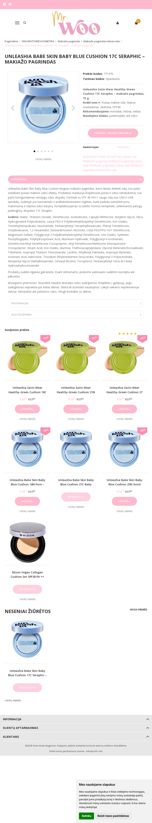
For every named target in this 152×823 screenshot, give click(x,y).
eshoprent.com (94, 751)
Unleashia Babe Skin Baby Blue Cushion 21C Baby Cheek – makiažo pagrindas (76, 484)
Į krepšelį (27, 409)
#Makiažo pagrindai (95, 161)
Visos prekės (138, 610)
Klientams (11, 737)
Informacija (12, 719)
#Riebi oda (130, 157)
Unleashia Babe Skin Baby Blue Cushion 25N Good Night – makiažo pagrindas (124, 484)
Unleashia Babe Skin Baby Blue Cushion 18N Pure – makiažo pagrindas (27, 484)
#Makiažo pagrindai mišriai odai (109, 165)
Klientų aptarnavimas (20, 728)
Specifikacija (19, 303)
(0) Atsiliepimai (21, 315)
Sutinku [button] (86, 815)
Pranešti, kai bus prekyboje (113, 133)
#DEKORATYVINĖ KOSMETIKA (102, 157)
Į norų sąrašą (43, 168)
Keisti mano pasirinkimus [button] (113, 815)
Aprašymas (19, 180)
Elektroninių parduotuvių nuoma (66, 751)
